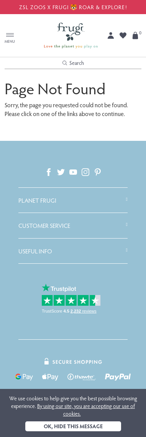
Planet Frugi (37, 200)
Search (73, 62)
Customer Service (44, 225)
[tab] (73, 200)
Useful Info (35, 251)
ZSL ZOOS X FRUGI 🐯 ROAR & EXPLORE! (73, 7)
